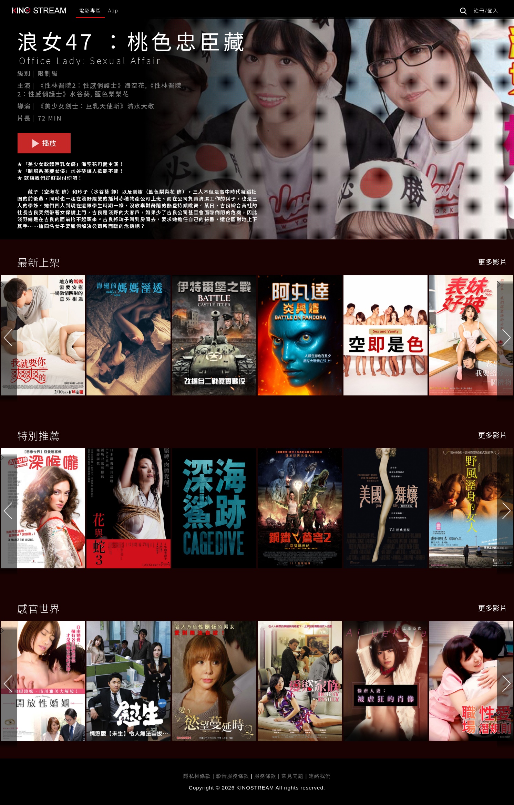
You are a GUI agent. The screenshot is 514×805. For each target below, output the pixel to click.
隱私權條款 (197, 776)
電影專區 (90, 10)
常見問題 (292, 776)
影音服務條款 (232, 776)
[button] (505, 336)
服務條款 (266, 776)
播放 (44, 143)
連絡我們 (320, 776)
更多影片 (492, 262)
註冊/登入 (486, 10)
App (113, 10)
